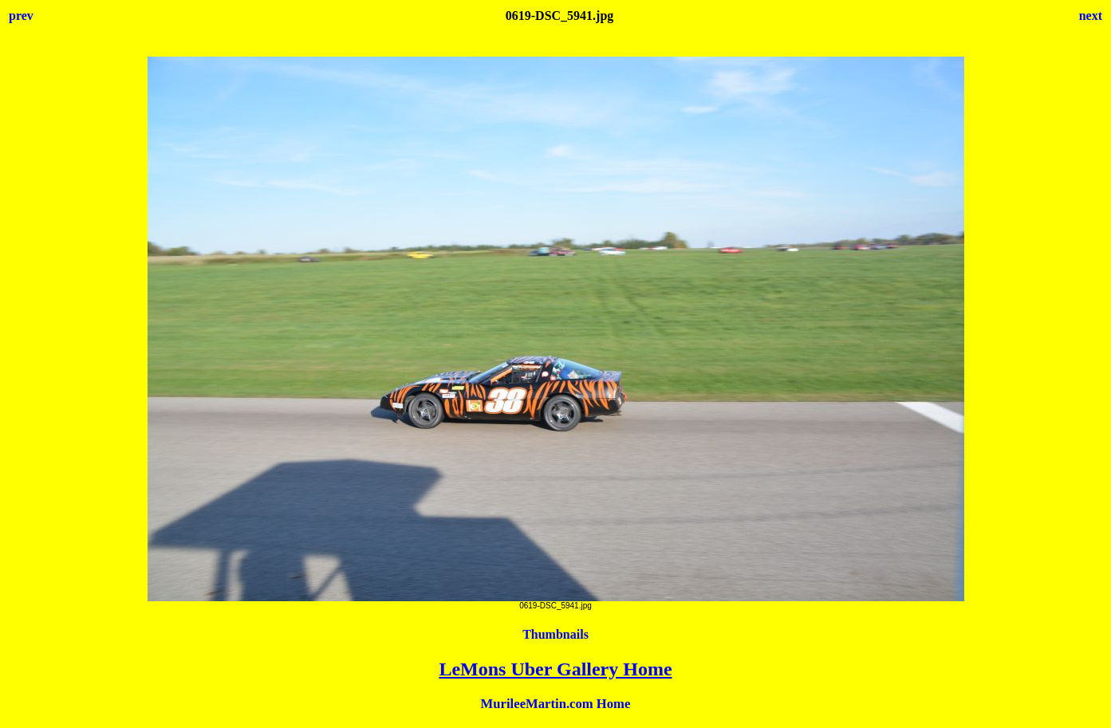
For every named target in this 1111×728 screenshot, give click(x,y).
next (1090, 15)
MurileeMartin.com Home (556, 703)
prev (21, 15)
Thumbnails (555, 634)
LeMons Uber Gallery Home (555, 669)
